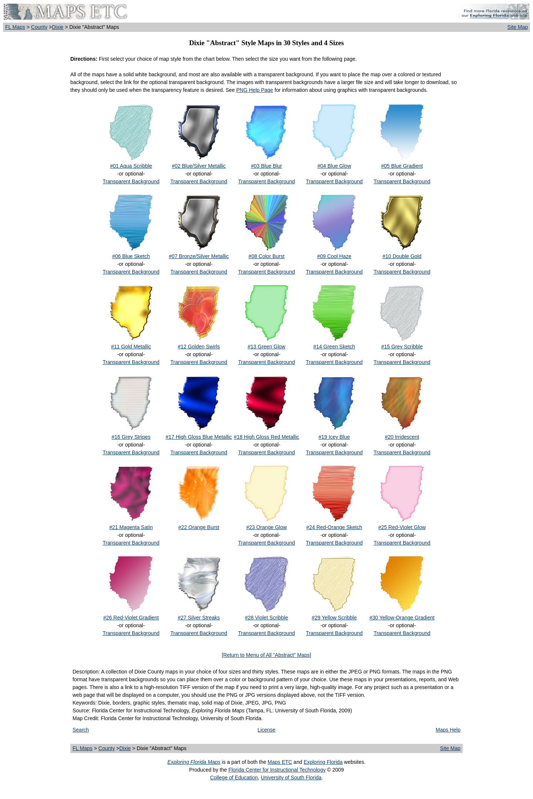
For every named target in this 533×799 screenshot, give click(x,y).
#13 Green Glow (266, 347)
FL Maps (15, 27)
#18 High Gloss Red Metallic (266, 437)
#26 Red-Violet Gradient (131, 618)
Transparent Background (131, 181)
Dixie (57, 27)
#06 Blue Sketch (131, 256)
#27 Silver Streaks (199, 618)
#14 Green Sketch (334, 347)
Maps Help (448, 730)
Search (81, 730)
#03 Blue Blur (266, 166)
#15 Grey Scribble (402, 347)
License (266, 730)
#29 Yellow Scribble (334, 618)
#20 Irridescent (402, 437)
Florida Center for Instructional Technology (277, 770)
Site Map (517, 27)
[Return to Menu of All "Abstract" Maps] (266, 655)
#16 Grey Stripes (130, 437)
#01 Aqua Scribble (131, 166)
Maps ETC (280, 762)
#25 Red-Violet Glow (402, 527)
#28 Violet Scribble (266, 618)
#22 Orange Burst (198, 527)
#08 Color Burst (266, 256)
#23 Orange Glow (266, 527)
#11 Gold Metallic (131, 347)
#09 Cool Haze (334, 256)
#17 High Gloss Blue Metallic (199, 437)
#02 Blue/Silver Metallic (199, 166)
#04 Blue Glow (334, 166)
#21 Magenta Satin (131, 527)
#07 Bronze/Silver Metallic (199, 256)
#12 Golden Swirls (199, 347)
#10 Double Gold (401, 256)
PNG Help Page (254, 90)
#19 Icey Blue (334, 437)
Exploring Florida (323, 762)
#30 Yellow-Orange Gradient (402, 618)
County (39, 27)
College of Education (234, 777)
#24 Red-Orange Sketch (334, 527)
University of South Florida (291, 777)
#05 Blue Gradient (402, 166)
